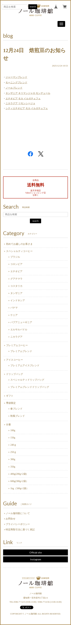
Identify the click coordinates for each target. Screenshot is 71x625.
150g (12, 437)
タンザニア (16, 293)
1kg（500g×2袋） (19, 488)
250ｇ (13, 452)
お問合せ (10, 518)
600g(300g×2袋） (19, 481)
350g (12, 466)
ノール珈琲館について (18, 513)
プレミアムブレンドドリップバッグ (29, 387)
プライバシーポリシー (18, 524)
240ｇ (13, 445)
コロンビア (16, 264)
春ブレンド (16, 408)
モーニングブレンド (16, 82)
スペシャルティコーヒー (19, 251)
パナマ (14, 307)
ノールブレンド (14, 88)
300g (12, 459)
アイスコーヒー (14, 360)
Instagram (35, 559)
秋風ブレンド (17, 416)
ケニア (14, 315)
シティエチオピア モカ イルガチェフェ (27, 108)
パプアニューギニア (21, 322)
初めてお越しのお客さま (19, 244)
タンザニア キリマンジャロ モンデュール (28, 93)
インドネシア (17, 300)
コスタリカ (16, 286)
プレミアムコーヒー (17, 345)
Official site (35, 552)
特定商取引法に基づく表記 (20, 529)
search (33, 6)
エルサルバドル (18, 329)
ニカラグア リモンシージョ (20, 103)
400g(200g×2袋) (18, 474)
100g (12, 430)
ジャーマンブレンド (16, 77)
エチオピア (16, 271)
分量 (8, 424)
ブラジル (15, 257)
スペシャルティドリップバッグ (27, 380)
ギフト (9, 396)
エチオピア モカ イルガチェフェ (23, 98)
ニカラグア (16, 336)
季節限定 (11, 403)
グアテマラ (16, 278)
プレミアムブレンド (21, 351)
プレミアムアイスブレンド (24, 365)
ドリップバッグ (14, 374)
